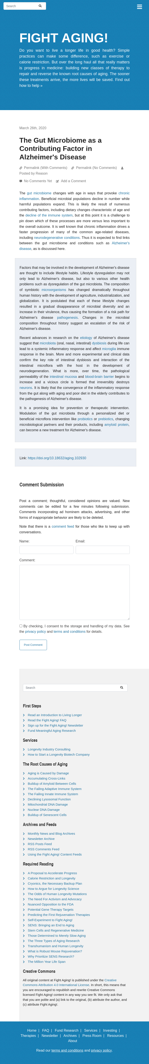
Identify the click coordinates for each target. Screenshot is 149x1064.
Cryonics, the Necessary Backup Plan (55, 883)
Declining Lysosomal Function (49, 799)
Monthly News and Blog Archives (51, 833)
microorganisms (54, 290)
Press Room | (94, 1036)
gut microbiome (39, 193)
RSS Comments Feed (43, 849)
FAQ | (48, 1030)
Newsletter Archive (41, 839)
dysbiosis (99, 343)
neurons (26, 388)
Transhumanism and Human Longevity (55, 946)
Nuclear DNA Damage (44, 809)
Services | (93, 1030)
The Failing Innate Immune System (53, 794)
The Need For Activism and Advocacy (55, 899)
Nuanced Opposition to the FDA (51, 904)
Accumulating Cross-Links (46, 778)
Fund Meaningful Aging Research (52, 730)
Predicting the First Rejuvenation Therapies (59, 915)
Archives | (73, 1036)
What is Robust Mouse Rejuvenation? (55, 951)
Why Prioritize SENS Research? (51, 956)
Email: (80, 541)
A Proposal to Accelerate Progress (52, 873)
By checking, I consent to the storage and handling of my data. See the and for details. (74, 629)
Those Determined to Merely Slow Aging (57, 935)
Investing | (112, 1030)
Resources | (117, 1036)
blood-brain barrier (99, 376)
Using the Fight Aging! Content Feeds (55, 854)
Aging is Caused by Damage (48, 773)
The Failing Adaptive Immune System (55, 789)
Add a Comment (73, 181)
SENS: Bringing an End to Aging (51, 925)
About (74, 1041)
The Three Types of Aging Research (54, 941)
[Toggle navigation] (139, 6)
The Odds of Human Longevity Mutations (57, 894)
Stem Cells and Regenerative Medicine (56, 930)
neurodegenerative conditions (57, 238)
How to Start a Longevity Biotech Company (59, 754)
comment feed (63, 526)
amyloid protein (116, 424)
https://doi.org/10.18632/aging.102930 (57, 458)
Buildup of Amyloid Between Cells (52, 783)
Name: (24, 541)
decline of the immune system (49, 215)
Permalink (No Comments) (96, 168)
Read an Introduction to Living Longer (55, 715)
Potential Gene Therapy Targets (51, 909)
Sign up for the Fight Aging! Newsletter (55, 725)
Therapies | (31, 1036)
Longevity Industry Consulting (49, 749)
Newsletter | (52, 1036)
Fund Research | (69, 1030)
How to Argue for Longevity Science (53, 889)
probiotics (85, 419)
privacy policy (35, 631)
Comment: (27, 560)
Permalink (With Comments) (45, 168)
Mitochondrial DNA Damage (48, 804)
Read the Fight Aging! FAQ (47, 720)
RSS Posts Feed (40, 844)
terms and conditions (70, 631)
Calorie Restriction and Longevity (51, 878)
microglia (109, 349)
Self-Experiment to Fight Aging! (50, 920)
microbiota (48, 343)
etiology (86, 338)
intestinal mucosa (63, 376)
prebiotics (105, 419)
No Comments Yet (38, 181)
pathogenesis (67, 317)
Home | (34, 1030)
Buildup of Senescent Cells (47, 815)
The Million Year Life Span (47, 961)
